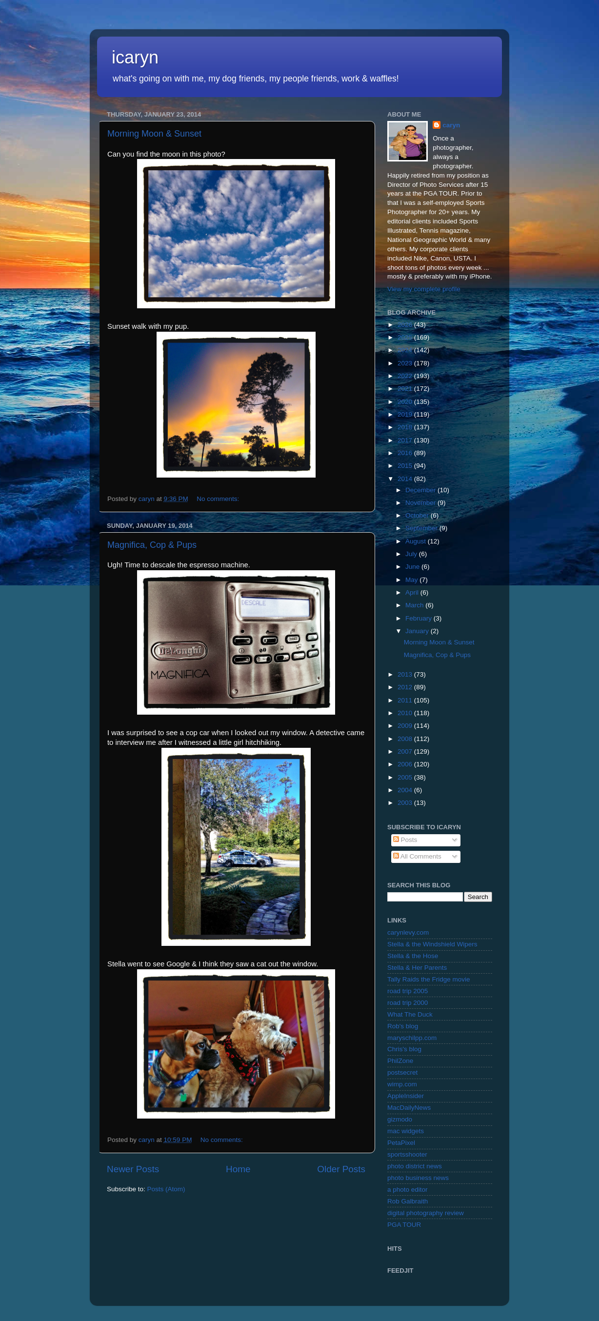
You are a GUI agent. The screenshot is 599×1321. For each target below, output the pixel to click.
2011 (406, 700)
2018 (406, 427)
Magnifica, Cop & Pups (152, 545)
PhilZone (400, 1060)
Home (238, 1169)
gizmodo (399, 1119)
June (413, 566)
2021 (406, 388)
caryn (451, 125)
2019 (406, 414)
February (419, 618)
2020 (406, 401)
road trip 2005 (407, 991)
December (421, 490)
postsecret (402, 1072)
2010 (406, 713)
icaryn (135, 57)
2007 (406, 751)
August (416, 541)
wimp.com (402, 1084)
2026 (406, 324)
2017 (406, 440)
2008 (406, 738)
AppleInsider (405, 1096)
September (422, 528)
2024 (406, 350)
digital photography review (425, 1213)
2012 (406, 687)
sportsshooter (407, 1154)
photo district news (414, 1166)
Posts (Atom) (166, 1189)
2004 (406, 790)
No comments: (219, 498)
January (418, 631)
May (412, 579)
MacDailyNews (409, 1107)
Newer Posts (133, 1169)
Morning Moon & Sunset (154, 134)
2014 (406, 478)
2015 (406, 465)
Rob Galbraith (407, 1201)
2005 (406, 777)
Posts (405, 839)
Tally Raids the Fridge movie (428, 979)
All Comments (417, 856)
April (412, 592)
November (421, 502)
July (412, 554)
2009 (406, 725)
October (418, 515)
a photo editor (407, 1189)
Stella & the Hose (412, 956)
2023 (406, 363)
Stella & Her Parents (417, 967)
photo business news (418, 1177)
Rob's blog (402, 1026)
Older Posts (341, 1169)
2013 (406, 674)
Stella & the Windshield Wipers (432, 944)
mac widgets (405, 1131)
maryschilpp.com (412, 1037)
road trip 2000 (407, 1002)
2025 (406, 337)
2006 (406, 764)
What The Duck (410, 1014)
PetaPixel (401, 1142)
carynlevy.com (408, 932)
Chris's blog (404, 1049)
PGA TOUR (404, 1224)
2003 (406, 802)
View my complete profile (423, 289)
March (415, 605)
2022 (406, 376)
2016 (406, 453)
